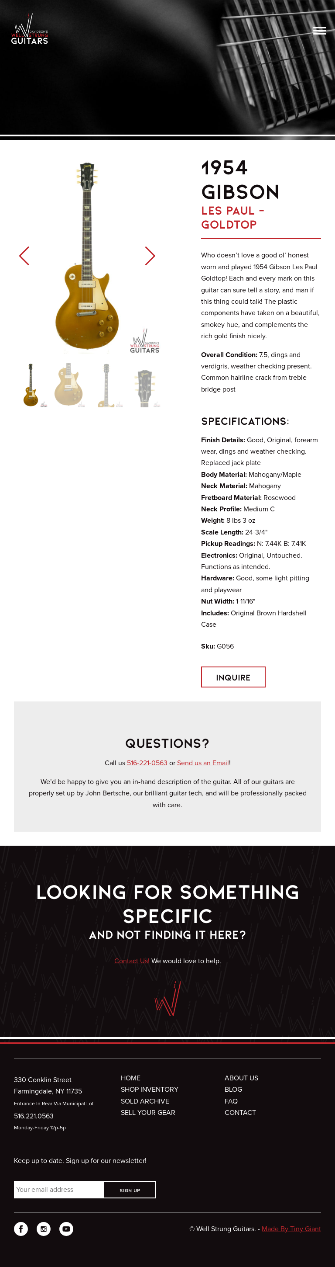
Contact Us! (132, 961)
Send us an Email (203, 763)
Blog (233, 1089)
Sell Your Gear (148, 1112)
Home (130, 1078)
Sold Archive (145, 1101)
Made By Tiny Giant (291, 1229)
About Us (241, 1078)
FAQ (231, 1101)
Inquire (233, 677)
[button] (24, 256)
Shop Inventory (149, 1089)
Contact (240, 1112)
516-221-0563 (147, 763)
